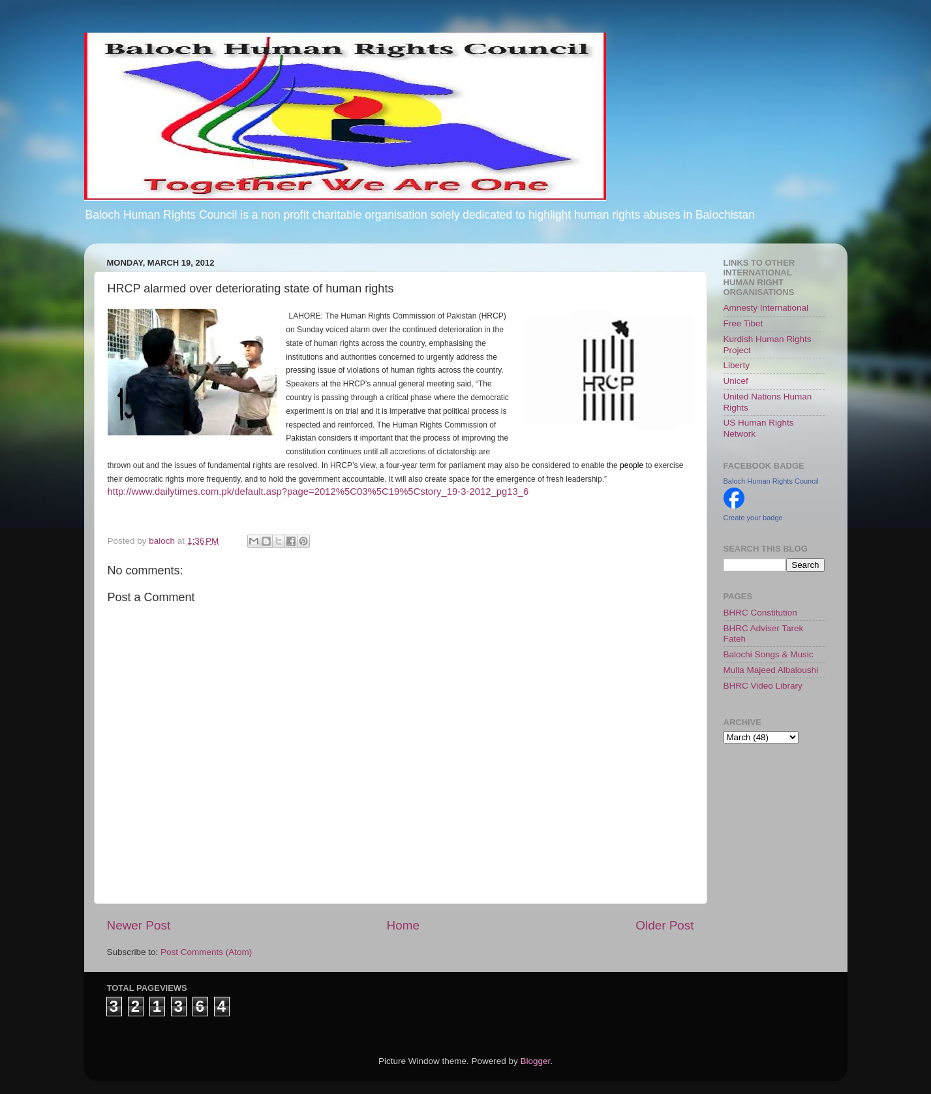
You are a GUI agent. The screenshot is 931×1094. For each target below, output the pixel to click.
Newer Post (139, 925)
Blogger (536, 1061)
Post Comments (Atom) (206, 952)
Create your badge (753, 518)
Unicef (736, 381)
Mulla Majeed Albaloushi (771, 670)
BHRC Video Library (763, 686)
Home (403, 925)
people (631, 465)
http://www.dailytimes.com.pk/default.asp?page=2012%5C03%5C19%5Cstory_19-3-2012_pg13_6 (318, 491)
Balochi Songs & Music (769, 654)
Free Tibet (743, 323)
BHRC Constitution (760, 612)
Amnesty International (766, 308)
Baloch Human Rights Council (771, 481)
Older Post (664, 925)
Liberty (737, 365)
